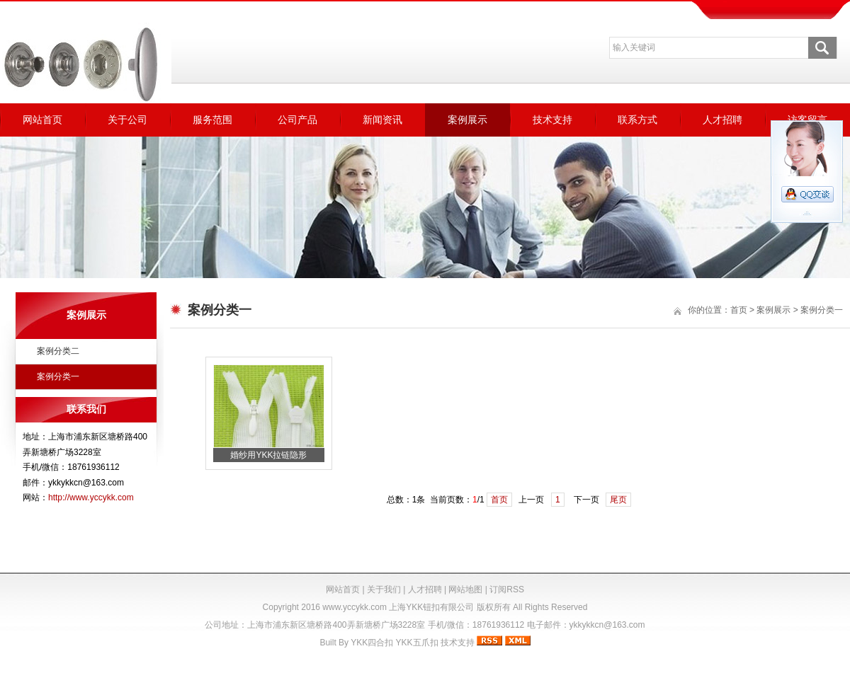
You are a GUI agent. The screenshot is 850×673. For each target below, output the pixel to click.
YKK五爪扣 (417, 643)
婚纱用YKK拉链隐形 (268, 455)
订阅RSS (506, 589)
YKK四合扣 (372, 643)
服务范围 (212, 119)
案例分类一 (58, 376)
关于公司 (127, 119)
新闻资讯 (382, 119)
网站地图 (465, 589)
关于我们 (384, 589)
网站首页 (42, 119)
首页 (738, 310)
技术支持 (552, 119)
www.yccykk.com (354, 607)
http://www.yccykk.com (91, 497)
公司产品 (297, 119)
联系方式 (637, 119)
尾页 (618, 500)
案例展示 (467, 119)
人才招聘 (722, 119)
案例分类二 (58, 351)
